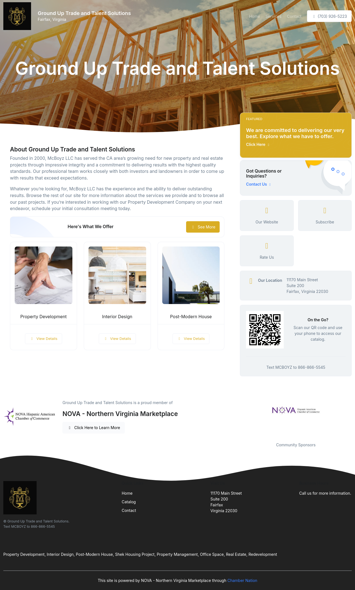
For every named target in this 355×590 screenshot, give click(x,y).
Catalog (129, 501)
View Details (43, 338)
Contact (294, 16)
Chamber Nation (242, 580)
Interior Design (117, 316)
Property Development (43, 316)
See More (203, 227)
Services (273, 16)
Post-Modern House (191, 316)
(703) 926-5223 (329, 16)
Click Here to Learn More (93, 427)
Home (254, 16)
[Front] (18, 16)
